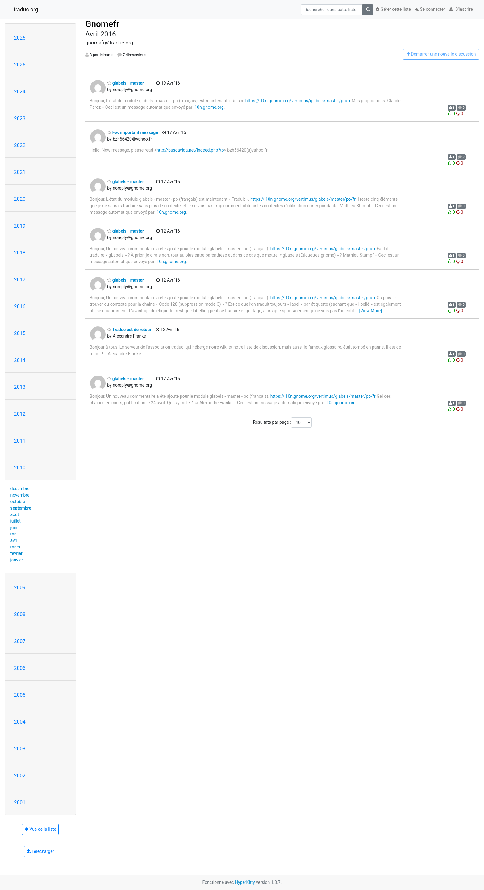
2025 (20, 64)
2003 (20, 748)
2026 (20, 38)
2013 (20, 387)
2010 (20, 467)
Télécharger (40, 851)
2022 (20, 145)
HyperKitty (245, 882)
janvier (16, 559)
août (14, 514)
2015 (20, 333)
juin (13, 527)
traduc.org (26, 9)
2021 (20, 172)
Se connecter (430, 9)
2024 (20, 91)
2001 (20, 802)
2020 (20, 199)
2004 (20, 722)
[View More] (370, 310)
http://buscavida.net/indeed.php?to (190, 150)
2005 (20, 695)
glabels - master (125, 83)
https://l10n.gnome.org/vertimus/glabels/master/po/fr (298, 100)
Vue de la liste (40, 829)
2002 (20, 775)
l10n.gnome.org (209, 107)
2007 (20, 641)
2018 (20, 253)
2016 (20, 306)
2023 (20, 118)
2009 (20, 587)
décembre (20, 488)
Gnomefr (102, 24)
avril (14, 540)
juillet (15, 520)
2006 (20, 668)
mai (14, 533)
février (16, 553)
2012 (20, 414)
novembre (20, 495)
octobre (17, 501)
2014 (20, 360)
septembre (20, 508)
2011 (20, 441)
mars (15, 546)
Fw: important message (132, 132)
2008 (20, 614)
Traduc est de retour (129, 329)
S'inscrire (461, 9)
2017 (20, 279)
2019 (20, 226)
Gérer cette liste (393, 9)
